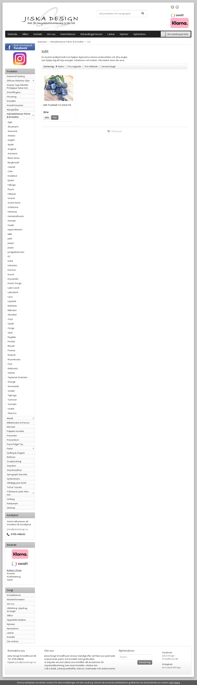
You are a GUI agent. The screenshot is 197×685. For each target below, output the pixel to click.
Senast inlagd (108, 66)
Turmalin (12, 404)
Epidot (11, 180)
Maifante (12, 305)
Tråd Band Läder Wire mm (21, 493)
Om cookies (13, 641)
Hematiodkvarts (16, 216)
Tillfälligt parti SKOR (16, 482)
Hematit (11, 220)
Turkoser (12, 399)
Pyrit (10, 363)
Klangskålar (13, 109)
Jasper (11, 243)
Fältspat (12, 193)
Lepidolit (12, 301)
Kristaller (11, 100)
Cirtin (10, 171)
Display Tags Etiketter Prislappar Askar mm (17, 86)
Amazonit (12, 131)
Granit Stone (14, 202)
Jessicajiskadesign (171, 667)
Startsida (12, 34)
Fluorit (11, 189)
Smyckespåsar (14, 470)
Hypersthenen (15, 229)
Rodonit (11, 354)
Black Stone (13, 157)
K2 (9, 256)
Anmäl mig (145, 662)
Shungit (11, 381)
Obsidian (12, 314)
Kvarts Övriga (14, 283)
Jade (10, 238)
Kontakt (37, 34)
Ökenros (12, 413)
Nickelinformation (16, 599)
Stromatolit (13, 386)
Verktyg (10, 499)
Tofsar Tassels (14, 487)
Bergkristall (13, 162)
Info (47, 117)
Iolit (10, 234)
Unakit (11, 408)
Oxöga (11, 328)
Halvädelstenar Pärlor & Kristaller (21, 115)
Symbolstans (13, 478)
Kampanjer (12, 503)
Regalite (12, 337)
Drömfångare (13, 92)
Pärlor (21, 448)
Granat (11, 198)
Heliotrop (12, 211)
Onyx (10, 319)
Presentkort (13, 439)
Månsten (12, 310)
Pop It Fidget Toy (15, 444)
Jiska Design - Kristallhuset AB (170, 657)
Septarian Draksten (17, 377)
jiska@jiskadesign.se (17, 529)
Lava (10, 296)
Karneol (12, 269)
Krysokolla (13, 278)
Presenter (12, 435)
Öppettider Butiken (16, 619)
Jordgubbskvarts (16, 252)
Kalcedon (12, 265)
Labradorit (13, 292)
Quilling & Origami (16, 452)
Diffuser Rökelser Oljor (21, 80)
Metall (21, 418)
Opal (10, 332)
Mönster (11, 426)
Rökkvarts (13, 368)
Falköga (11, 184)
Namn (61, 66)
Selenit (11, 372)
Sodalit (11, 390)
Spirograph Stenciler (17, 474)
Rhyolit (11, 345)
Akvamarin (13, 126)
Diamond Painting (16, 76)
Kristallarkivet (14, 595)
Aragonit (12, 148)
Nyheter (124, 34)
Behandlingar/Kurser (91, 34)
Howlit (11, 225)
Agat (10, 122)
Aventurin (12, 153)
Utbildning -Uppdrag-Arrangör (17, 610)
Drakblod (12, 175)
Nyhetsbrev (139, 34)
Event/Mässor (67, 34)
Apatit (10, 144)
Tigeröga (12, 395)
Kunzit (11, 274)
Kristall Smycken (15, 105)
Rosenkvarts (14, 359)
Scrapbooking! (14, 461)
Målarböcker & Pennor (18, 422)
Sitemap (11, 507)
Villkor (25, 34)
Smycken (11, 465)
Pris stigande (74, 66)
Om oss (51, 34)
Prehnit (11, 350)
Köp (55, 117)
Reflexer (11, 457)
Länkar (111, 34)
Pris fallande (91, 66)
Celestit (11, 166)
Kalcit (10, 260)
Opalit (11, 323)
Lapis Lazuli (13, 287)
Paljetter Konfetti (15, 431)
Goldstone (13, 207)
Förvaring (11, 96)
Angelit (11, 139)
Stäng (177, 682)
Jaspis (11, 247)
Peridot (11, 341)
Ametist (11, 135)
